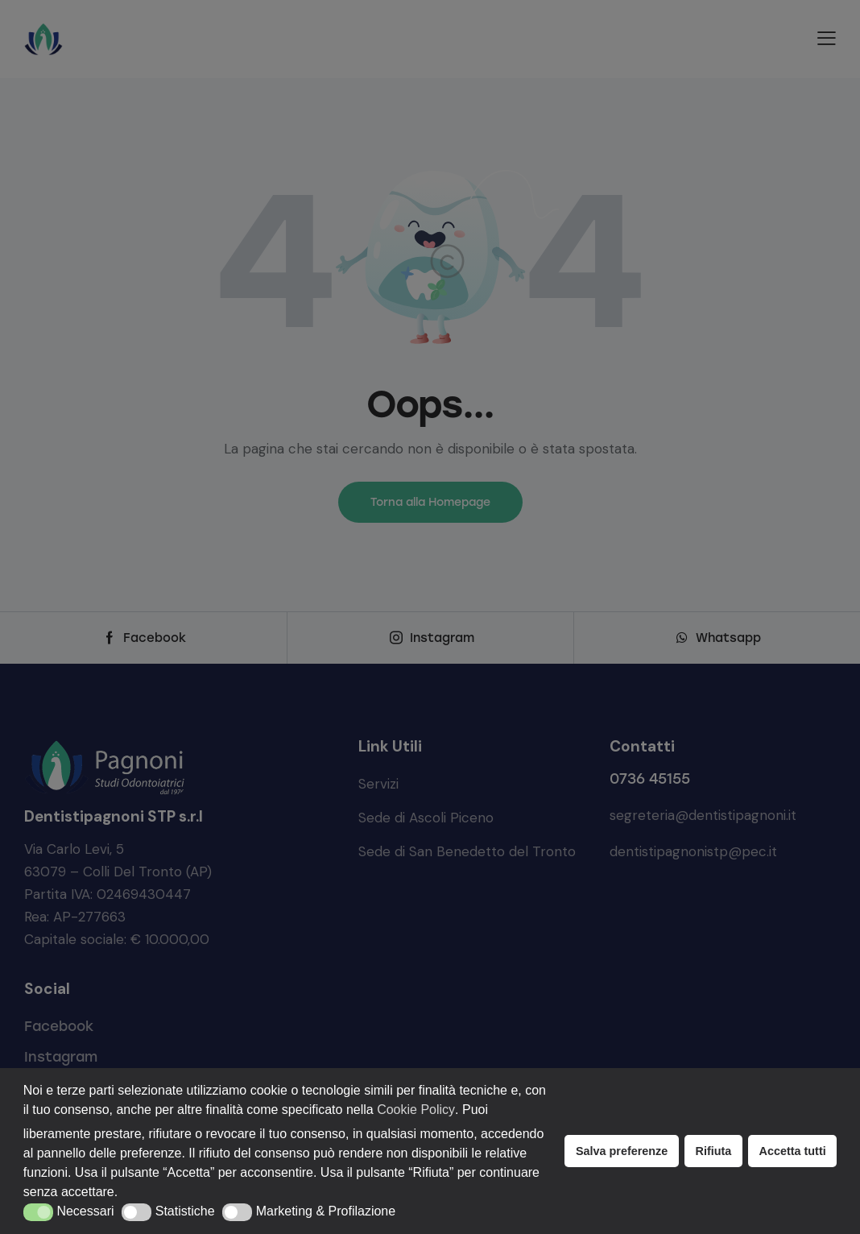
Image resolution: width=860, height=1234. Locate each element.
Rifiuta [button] (714, 1151)
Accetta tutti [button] (792, 1151)
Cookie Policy (416, 1109)
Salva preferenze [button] (622, 1151)
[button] (38, 1212)
